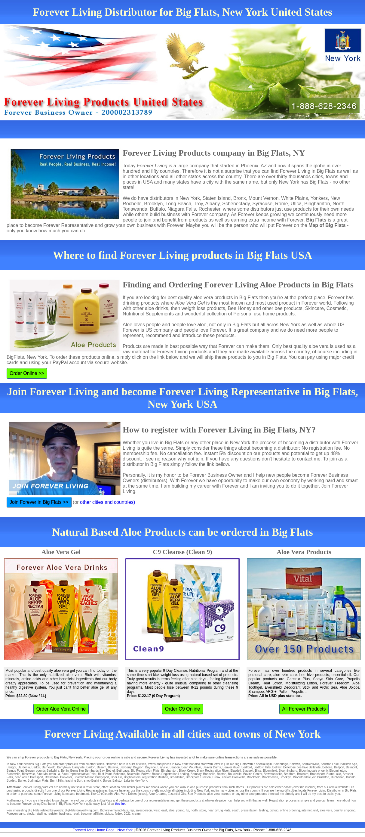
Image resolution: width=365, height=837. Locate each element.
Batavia (113, 767)
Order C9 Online (182, 708)
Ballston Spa (348, 764)
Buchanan (337, 777)
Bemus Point (15, 770)
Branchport (317, 774)
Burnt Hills (57, 780)
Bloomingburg (288, 770)
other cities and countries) (107, 502)
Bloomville (13, 774)
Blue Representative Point (79, 774)
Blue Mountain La (48, 774)
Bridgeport (102, 777)
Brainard (302, 774)
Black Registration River (213, 770)
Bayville (163, 767)
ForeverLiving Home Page (93, 830)
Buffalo (350, 777)
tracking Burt (74, 780)
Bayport (138, 767)
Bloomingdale (308, 770)
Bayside (150, 767)
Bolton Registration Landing (170, 774)
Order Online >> (27, 373)
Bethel (110, 770)
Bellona (327, 767)
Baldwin (295, 764)
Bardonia (24, 767)
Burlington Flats (38, 780)
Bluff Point (105, 774)
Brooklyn (285, 777)
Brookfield (253, 777)
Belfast (277, 767)
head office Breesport (29, 777)
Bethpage (122, 770)
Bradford (289, 774)
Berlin (65, 770)
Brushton (323, 777)
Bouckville (234, 774)
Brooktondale (302, 777)
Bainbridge (281, 764)
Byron (107, 780)
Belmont (351, 767)
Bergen (30, 770)
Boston (221, 774)
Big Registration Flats (145, 770)
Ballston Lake (330, 764)
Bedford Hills (262, 767)
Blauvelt (248, 770)
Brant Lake (334, 774)
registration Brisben (155, 777)
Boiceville (133, 774)
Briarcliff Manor (84, 777)
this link (120, 803)
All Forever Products (304, 708)
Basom (101, 767)
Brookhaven (270, 777)
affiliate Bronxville (233, 777)
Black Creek (187, 770)
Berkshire (53, 770)
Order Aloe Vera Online (61, 708)
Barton (90, 767)
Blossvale (28, 774)
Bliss (258, 770)
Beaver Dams (212, 767)
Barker (36, 767)
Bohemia (119, 774)
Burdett (11, 780)
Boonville (209, 774)
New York (125, 830)
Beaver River (231, 767)
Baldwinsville (310, 764)
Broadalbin (177, 777)
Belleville (315, 767)
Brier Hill (116, 777)
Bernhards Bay (94, 770)
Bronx (216, 777)
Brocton (205, 777)
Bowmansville (273, 774)
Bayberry (125, 767)
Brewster (66, 777)
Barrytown (64, 767)
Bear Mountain (191, 767)
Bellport (339, 767)
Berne (74, 770)
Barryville (78, 767)
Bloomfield (270, 770)
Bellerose (289, 767)
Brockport (192, 777)
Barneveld (48, 767)
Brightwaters (132, 777)
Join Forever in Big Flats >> (39, 502)
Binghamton (169, 770)
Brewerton (52, 777)
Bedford (246, 767)
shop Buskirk (92, 780)
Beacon (175, 767)
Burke (22, 780)
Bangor (11, 767)
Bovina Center (252, 774)
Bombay (196, 774)
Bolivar (145, 774)
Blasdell (235, 770)
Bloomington (337, 770)
